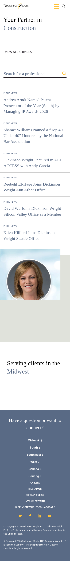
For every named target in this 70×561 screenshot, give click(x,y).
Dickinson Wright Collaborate (35, 507)
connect (33, 427)
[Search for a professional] (35, 74)
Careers (35, 483)
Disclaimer (35, 489)
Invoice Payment (35, 501)
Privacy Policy (35, 495)
